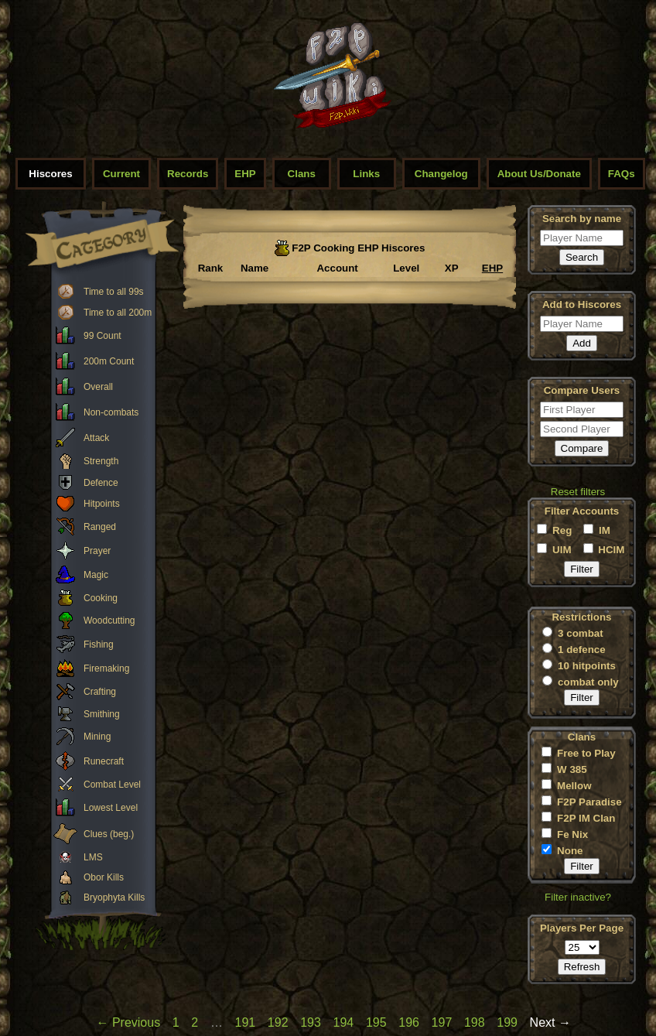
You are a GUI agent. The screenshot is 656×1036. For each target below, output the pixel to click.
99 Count (102, 335)
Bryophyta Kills (114, 897)
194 (343, 1022)
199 (507, 1022)
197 (442, 1022)
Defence (101, 482)
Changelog (441, 174)
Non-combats (111, 412)
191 (245, 1022)
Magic (96, 574)
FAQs (621, 174)
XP (452, 268)
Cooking (101, 598)
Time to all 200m (118, 312)
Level (406, 268)
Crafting (100, 691)
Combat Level (112, 784)
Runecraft (104, 761)
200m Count (109, 361)
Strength (101, 461)
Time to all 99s (114, 291)
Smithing (102, 714)
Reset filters (578, 491)
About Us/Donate (539, 174)
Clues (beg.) (109, 834)
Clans (302, 174)
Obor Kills (104, 877)
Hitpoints (102, 503)
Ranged (100, 526)
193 (310, 1022)
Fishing (99, 644)
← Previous (128, 1022)
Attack (96, 438)
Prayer (97, 550)
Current (121, 174)
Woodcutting (109, 620)
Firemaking (106, 668)
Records (187, 174)
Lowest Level (111, 807)
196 (408, 1022)
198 (474, 1022)
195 (376, 1022)
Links (366, 174)
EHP (244, 174)
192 (278, 1022)
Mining (97, 736)
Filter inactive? (578, 897)
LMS (93, 857)
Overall (98, 386)
